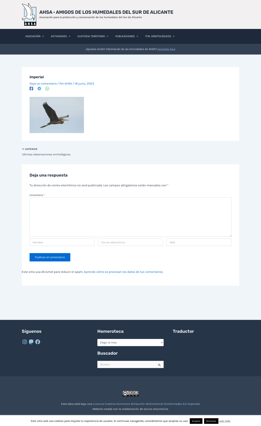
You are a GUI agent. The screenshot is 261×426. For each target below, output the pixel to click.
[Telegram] (39, 88)
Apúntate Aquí (166, 49)
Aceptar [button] (196, 421)
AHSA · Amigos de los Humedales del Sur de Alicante (106, 12)
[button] (41, 36)
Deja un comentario (43, 83)
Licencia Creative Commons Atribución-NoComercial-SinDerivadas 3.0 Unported (146, 404)
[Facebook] (31, 88)
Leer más (224, 421)
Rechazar (211, 421)
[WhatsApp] (47, 88)
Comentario (37, 195)
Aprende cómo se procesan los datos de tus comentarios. (123, 272)
